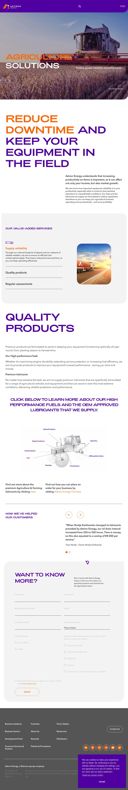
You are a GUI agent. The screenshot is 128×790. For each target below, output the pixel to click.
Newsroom (62, 731)
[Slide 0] (67, 552)
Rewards (35, 739)
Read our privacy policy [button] (92, 775)
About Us (35, 731)
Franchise (35, 724)
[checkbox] (38, 645)
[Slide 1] (69, 552)
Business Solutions (13, 724)
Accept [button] (102, 782)
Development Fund (13, 739)
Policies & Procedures (41, 746)
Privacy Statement (28, 684)
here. (33, 492)
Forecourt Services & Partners (14, 746)
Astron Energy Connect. (68, 492)
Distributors (62, 739)
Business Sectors (12, 731)
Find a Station (63, 724)
